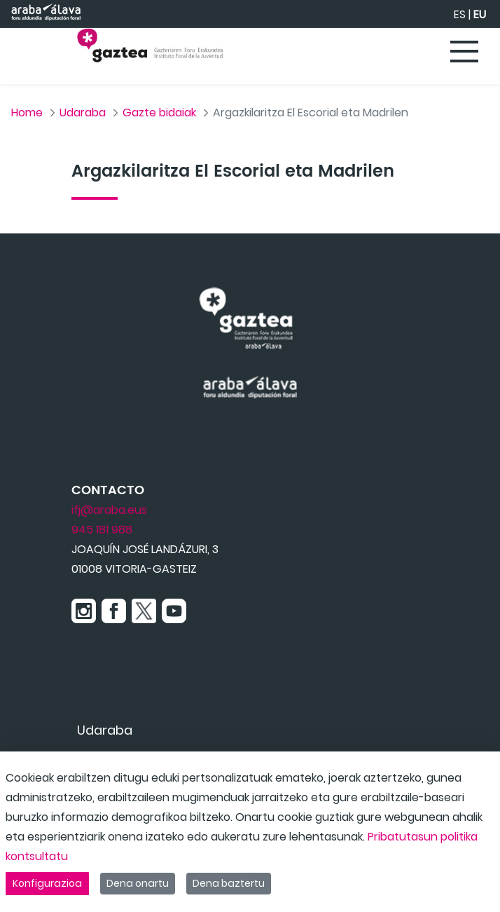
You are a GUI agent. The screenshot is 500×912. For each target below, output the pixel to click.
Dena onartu (137, 883)
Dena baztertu (229, 883)
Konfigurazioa (47, 883)
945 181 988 (101, 530)
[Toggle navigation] (465, 52)
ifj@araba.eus (109, 510)
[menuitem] (104, 730)
